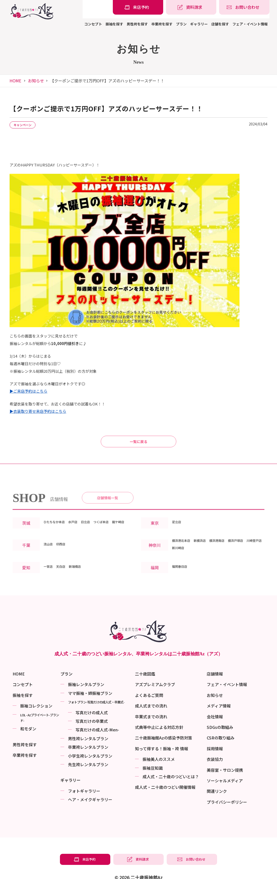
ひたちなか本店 (58, 512)
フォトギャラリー (84, 777)
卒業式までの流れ (151, 703)
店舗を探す (220, 23)
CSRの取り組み (220, 724)
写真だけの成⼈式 (92, 699)
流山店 (50, 541)
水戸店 (81, 512)
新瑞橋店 (83, 564)
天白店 (65, 564)
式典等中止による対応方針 (159, 713)
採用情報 (215, 735)
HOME (15, 81)
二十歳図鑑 (145, 660)
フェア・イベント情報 (250, 23)
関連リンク (217, 777)
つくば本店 (117, 512)
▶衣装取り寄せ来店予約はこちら (38, 384)
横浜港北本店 (184, 538)
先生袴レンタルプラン (88, 751)
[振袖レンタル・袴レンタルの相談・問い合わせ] (244, 7)
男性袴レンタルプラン (88, 725)
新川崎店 (204, 545)
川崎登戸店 (182, 545)
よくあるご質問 (149, 681)
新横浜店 (208, 538)
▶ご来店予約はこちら (28, 364)
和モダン (28, 715)
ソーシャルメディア (225, 767)
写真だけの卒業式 (92, 707)
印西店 (65, 541)
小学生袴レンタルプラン (90, 742)
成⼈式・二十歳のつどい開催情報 (165, 773)
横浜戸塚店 (253, 538)
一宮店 (50, 564)
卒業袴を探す (161, 23)
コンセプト (93, 23)
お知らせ (36, 81)
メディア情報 (219, 692)
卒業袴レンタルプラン (88, 733)
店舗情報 (215, 660)
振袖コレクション (36, 692)
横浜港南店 (229, 538)
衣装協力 (215, 745)
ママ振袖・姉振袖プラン (90, 679)
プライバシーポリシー (227, 788)
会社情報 (215, 703)
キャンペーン (26, 125)
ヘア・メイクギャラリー (90, 786)
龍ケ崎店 (52, 519)
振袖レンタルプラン (86, 671)
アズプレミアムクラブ (155, 671)
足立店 (178, 516)
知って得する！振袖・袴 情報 (161, 735)
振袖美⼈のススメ (159, 745)
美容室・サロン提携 (225, 756)
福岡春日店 (182, 564)
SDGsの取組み (220, 713)
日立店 (97, 512)
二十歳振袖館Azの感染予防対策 (163, 724)
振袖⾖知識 (153, 754)
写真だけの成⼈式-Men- (97, 716)
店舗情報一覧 (107, 486)
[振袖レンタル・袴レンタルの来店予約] (138, 7)
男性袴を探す (137, 23)
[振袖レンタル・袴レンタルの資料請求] (191, 7)
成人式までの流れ (151, 692)
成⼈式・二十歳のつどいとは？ (171, 763)
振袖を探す (114, 23)
